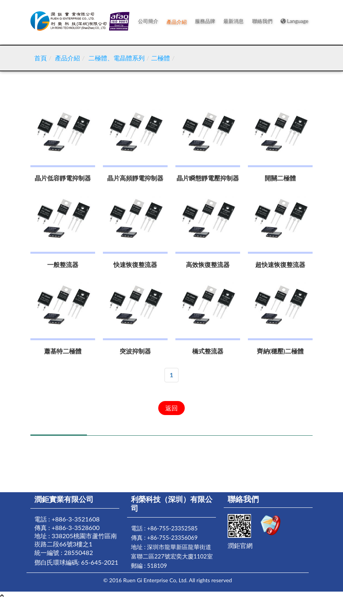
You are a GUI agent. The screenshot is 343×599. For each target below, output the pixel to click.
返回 (171, 408)
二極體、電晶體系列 (116, 58)
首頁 (40, 58)
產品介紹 (179, 22)
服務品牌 (207, 22)
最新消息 (235, 22)
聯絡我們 (263, 22)
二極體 (160, 58)
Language (295, 22)
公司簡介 (151, 22)
